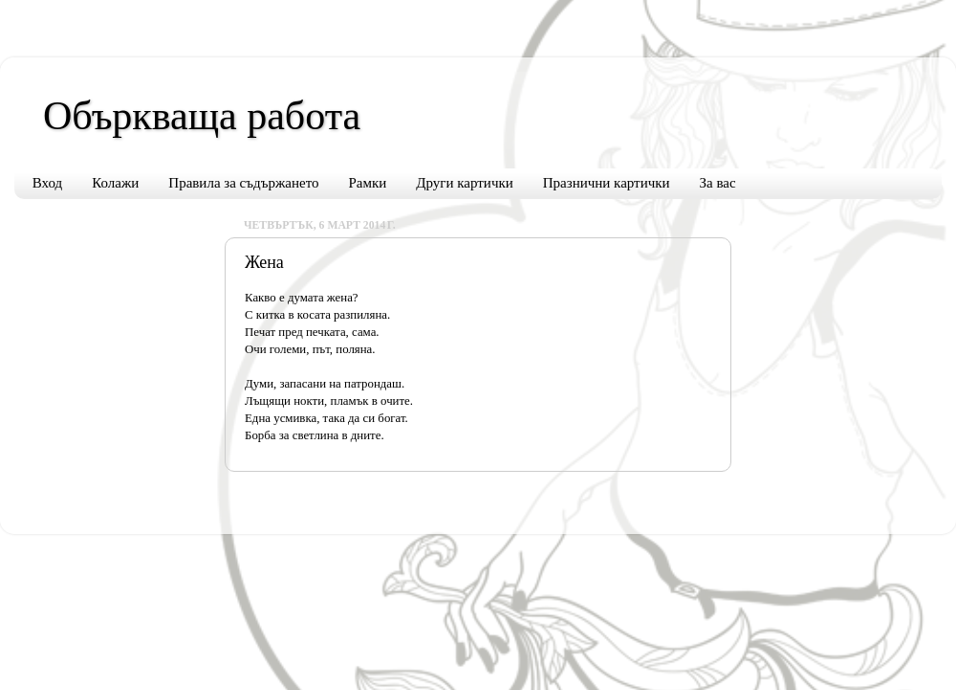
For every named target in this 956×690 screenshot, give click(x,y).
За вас (718, 182)
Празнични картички (606, 182)
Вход (47, 182)
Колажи (115, 182)
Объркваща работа (201, 116)
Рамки (368, 182)
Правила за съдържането (243, 182)
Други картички (464, 182)
